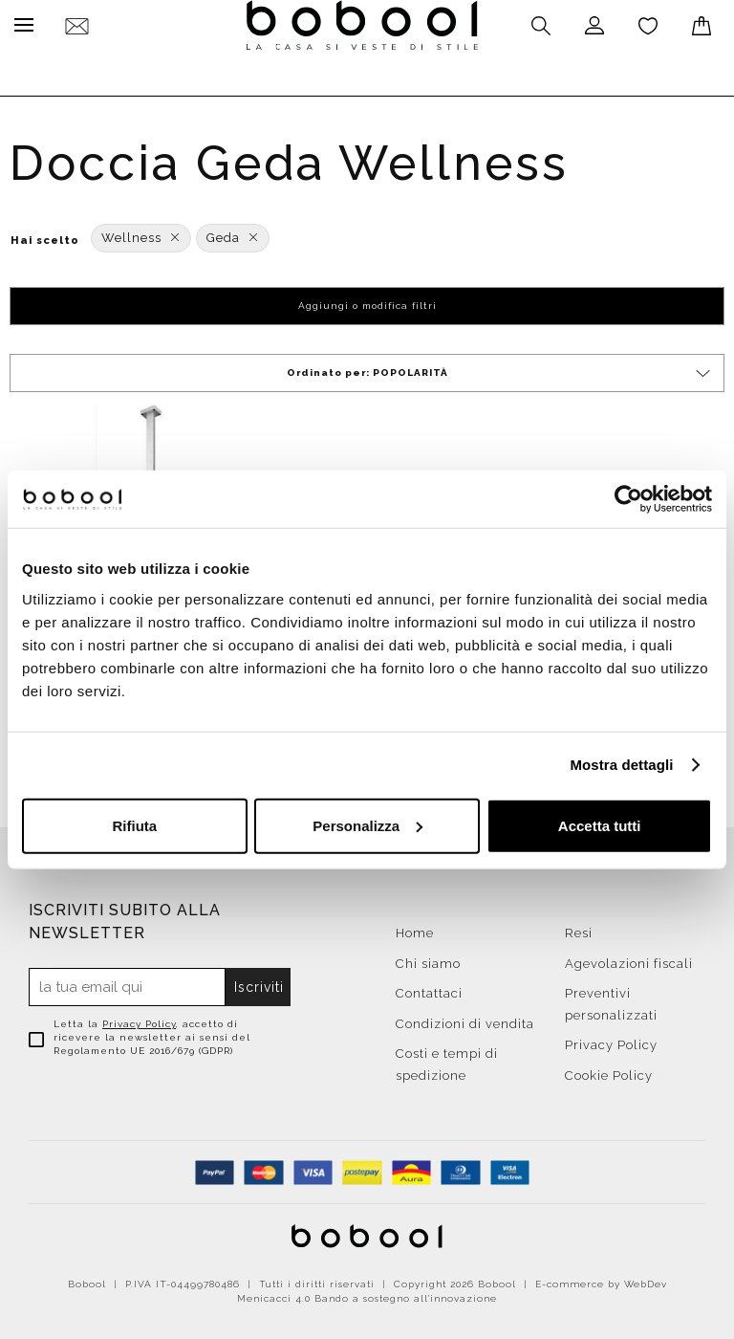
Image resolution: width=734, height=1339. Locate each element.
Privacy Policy (139, 1019)
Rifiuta (134, 825)
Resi (579, 928)
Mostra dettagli (621, 765)
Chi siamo (428, 959)
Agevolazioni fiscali (629, 959)
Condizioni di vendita (465, 1019)
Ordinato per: (500, 369)
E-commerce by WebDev (601, 1279)
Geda (232, 233)
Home (415, 928)
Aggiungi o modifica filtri (367, 301)
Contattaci (429, 988)
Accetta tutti (599, 825)
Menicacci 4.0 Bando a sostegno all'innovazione (367, 1293)
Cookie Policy (609, 1071)
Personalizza (367, 825)
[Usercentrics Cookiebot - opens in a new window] (628, 499)
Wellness (141, 233)
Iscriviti (259, 982)
